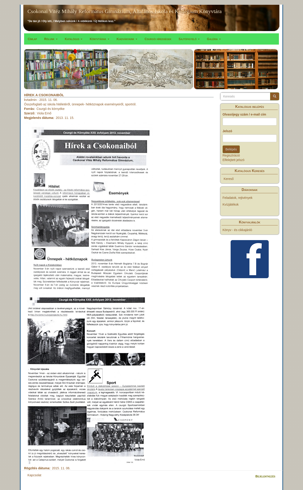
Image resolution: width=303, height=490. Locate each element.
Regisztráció (231, 155)
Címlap (32, 39)
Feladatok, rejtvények (238, 198)
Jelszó (227, 131)
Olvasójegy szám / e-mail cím (244, 114)
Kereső (229, 179)
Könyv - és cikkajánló (237, 230)
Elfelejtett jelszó (233, 160)
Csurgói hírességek (158, 39)
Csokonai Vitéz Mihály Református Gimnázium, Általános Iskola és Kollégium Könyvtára (124, 11)
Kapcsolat (34, 475)
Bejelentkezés (265, 476)
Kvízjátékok (231, 204)
